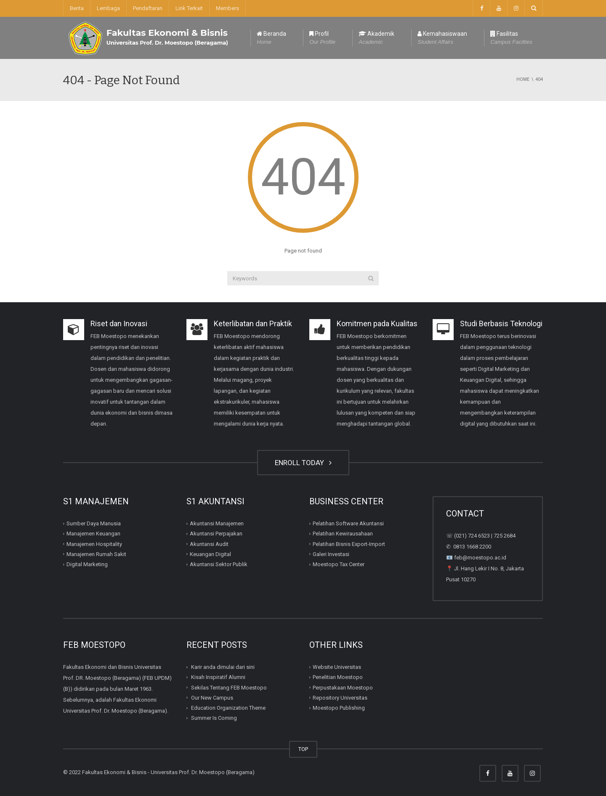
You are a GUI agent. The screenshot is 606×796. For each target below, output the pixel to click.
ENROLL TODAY (303, 462)
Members (227, 8)
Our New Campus (212, 698)
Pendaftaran (147, 8)
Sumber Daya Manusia (93, 523)
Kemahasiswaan (442, 38)
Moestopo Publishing (339, 708)
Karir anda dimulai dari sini (223, 667)
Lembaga (108, 8)
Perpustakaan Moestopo (343, 687)
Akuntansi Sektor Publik (218, 564)
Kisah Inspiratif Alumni (218, 677)
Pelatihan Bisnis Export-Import (349, 543)
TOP (303, 749)
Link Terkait (189, 8)
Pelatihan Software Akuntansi (348, 523)
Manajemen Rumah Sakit (96, 554)
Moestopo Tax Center (338, 564)
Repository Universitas (340, 698)
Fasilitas (511, 38)
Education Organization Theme (228, 708)
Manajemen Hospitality (94, 543)
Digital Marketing (87, 564)
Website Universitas (337, 667)
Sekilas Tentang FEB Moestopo (229, 687)
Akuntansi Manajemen (217, 523)
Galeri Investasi (331, 554)
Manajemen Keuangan (93, 533)
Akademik (376, 38)
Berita (77, 8)
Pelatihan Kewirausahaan (343, 533)
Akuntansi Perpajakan (216, 533)
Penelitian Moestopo (338, 677)
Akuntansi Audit (209, 543)
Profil (322, 38)
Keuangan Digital (210, 554)
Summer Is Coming (214, 718)
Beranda (271, 38)
